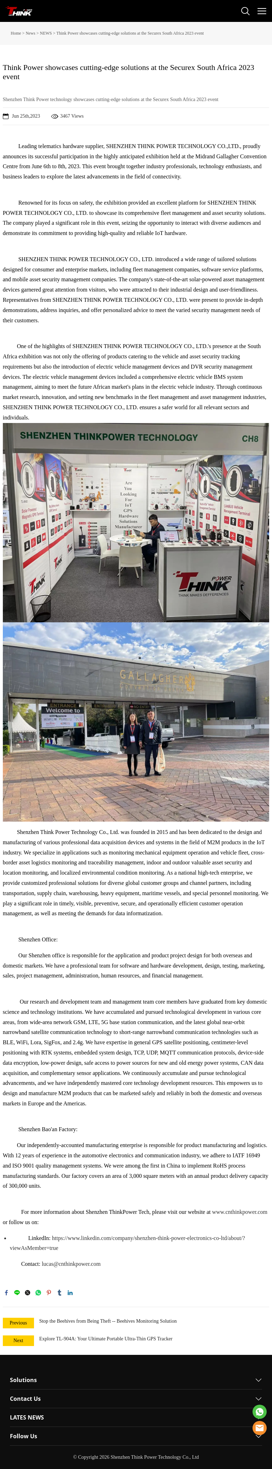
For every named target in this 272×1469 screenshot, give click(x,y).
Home (16, 33)
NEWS (46, 33)
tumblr (59, 1292)
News (30, 33)
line (17, 1292)
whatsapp (38, 1292)
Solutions (23, 1380)
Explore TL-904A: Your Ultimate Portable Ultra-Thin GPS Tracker (105, 1338)
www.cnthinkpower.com (239, 1212)
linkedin (70, 1292)
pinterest (48, 1292)
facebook (6, 1292)
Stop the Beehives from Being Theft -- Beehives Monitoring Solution (108, 1321)
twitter (27, 1292)
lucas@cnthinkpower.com (71, 1264)
